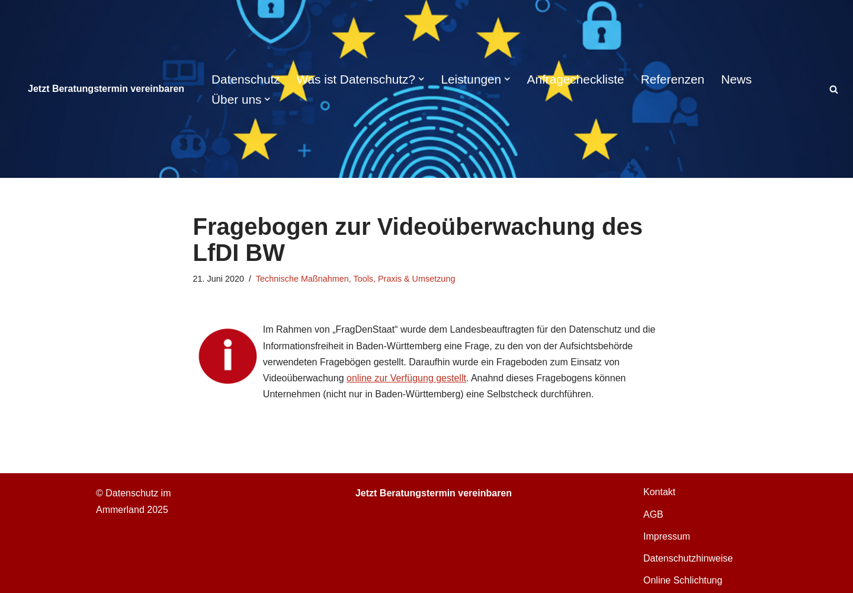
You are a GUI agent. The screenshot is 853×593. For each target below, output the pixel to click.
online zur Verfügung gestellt (406, 378)
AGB (653, 514)
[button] (421, 79)
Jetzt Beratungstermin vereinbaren (106, 89)
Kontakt (659, 492)
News (736, 79)
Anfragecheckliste (575, 79)
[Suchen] (833, 89)
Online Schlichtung (682, 580)
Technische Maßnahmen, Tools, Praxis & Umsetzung (355, 278)
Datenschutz (245, 79)
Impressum (666, 536)
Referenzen (673, 79)
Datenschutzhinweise (688, 558)
